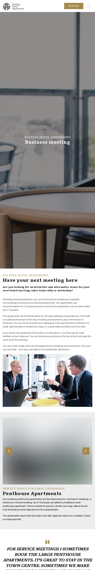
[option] (47, 140)
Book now (74, 6)
